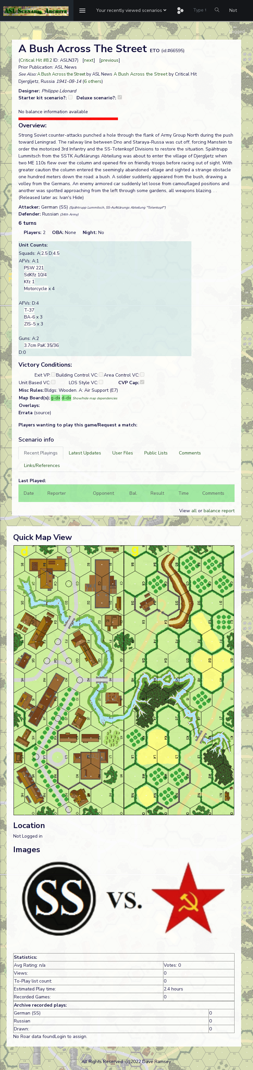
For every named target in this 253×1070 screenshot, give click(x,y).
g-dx (55, 398)
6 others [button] (92, 81)
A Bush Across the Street (61, 74)
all (194, 511)
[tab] (40, 453)
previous (110, 60)
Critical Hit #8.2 (36, 60)
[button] (131, 10)
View (185, 511)
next (89, 60)
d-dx (66, 398)
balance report (219, 511)
